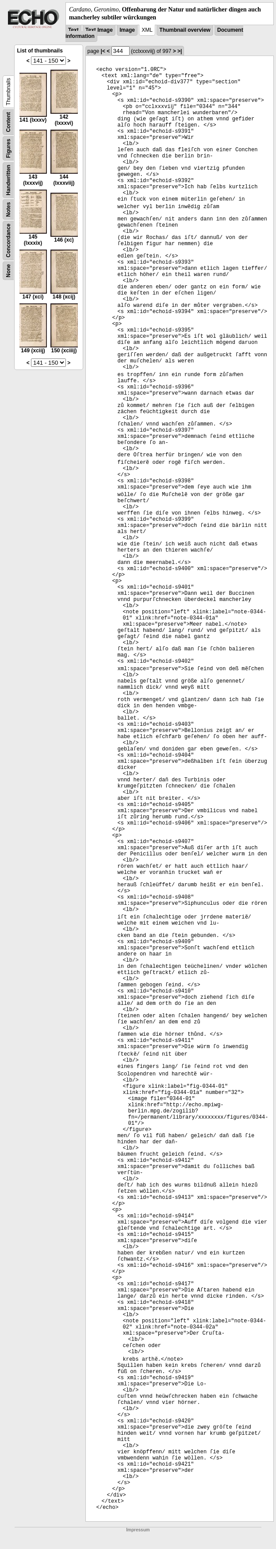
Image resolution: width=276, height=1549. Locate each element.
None (8, 270)
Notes (8, 209)
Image (127, 30)
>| (179, 51)
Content (8, 122)
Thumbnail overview (184, 30)
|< (103, 51)
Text (73, 30)
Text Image (99, 30)
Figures (8, 148)
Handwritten (8, 180)
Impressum (138, 1529)
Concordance (8, 241)
